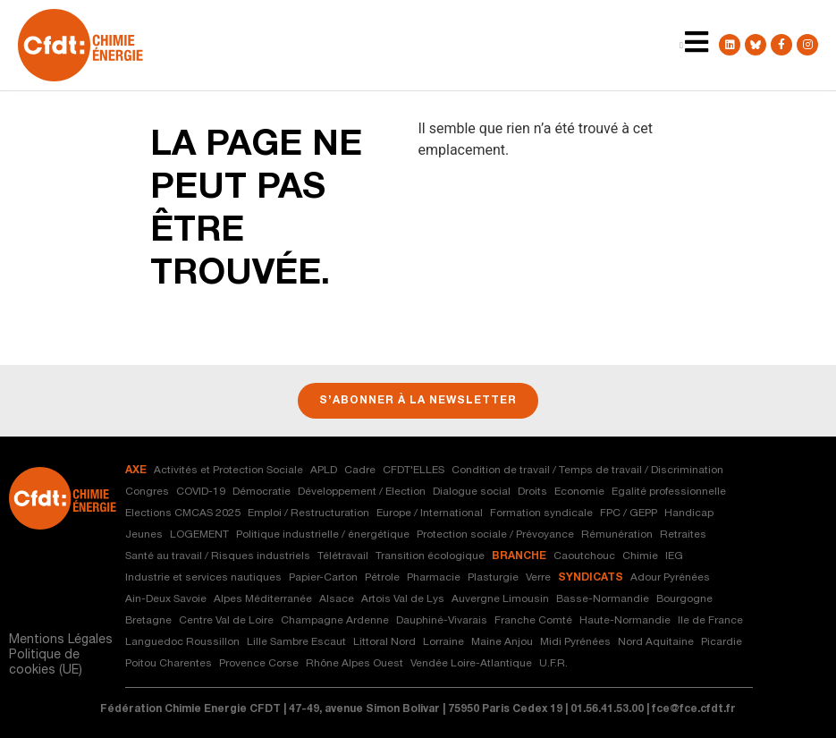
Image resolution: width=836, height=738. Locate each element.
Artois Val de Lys (402, 599)
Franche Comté (533, 620)
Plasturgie (493, 578)
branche (519, 556)
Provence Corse (259, 663)
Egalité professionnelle (669, 492)
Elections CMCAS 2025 (183, 513)
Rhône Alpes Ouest (354, 663)
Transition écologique (430, 556)
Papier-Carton (323, 578)
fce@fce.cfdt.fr (694, 709)
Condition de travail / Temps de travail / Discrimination (587, 470)
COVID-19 (200, 492)
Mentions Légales (61, 640)
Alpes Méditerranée (263, 599)
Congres (147, 492)
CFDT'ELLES (413, 470)
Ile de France (710, 620)
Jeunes (144, 535)
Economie (579, 492)
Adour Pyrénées (670, 578)
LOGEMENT (199, 535)
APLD (323, 470)
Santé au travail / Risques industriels (217, 556)
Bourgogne (684, 599)
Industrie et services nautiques (203, 578)
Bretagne (148, 620)
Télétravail (342, 556)
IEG (674, 556)
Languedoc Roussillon (182, 642)
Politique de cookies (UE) (45, 663)
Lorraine (443, 642)
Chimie (640, 556)
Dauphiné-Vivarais (441, 620)
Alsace (336, 599)
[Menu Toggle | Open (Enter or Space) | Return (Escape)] (681, 45)
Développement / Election (362, 492)
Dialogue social (472, 492)
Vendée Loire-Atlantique (471, 663)
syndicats (590, 578)
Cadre (360, 470)
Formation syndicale (541, 513)
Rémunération (617, 535)
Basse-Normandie (602, 599)
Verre (538, 578)
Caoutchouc (584, 556)
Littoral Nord (384, 642)
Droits (532, 492)
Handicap (689, 513)
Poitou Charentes (168, 663)
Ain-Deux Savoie (166, 599)
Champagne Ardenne (335, 620)
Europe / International (429, 513)
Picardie (721, 642)
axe (136, 470)
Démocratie (261, 492)
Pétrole (382, 578)
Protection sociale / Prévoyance (495, 535)
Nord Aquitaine (656, 642)
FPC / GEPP (628, 513)
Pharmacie (433, 578)
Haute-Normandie (625, 620)
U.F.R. (553, 663)
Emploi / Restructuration (308, 513)
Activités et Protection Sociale (228, 470)
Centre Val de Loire (226, 620)
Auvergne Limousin (500, 599)
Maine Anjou (502, 642)
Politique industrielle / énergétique (323, 535)
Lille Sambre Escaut (296, 642)
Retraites (683, 535)
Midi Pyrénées (575, 642)
